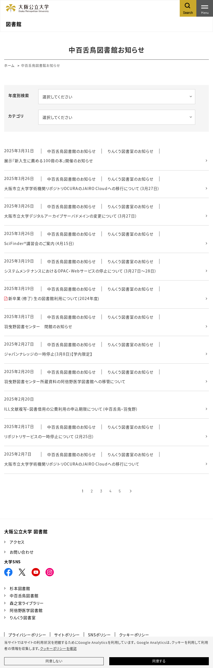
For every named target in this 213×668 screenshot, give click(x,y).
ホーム (9, 65)
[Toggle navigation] (204, 8)
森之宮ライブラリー (27, 603)
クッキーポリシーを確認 (58, 648)
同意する (159, 661)
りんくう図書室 (23, 617)
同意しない (53, 661)
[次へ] (130, 491)
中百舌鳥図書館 (24, 595)
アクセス (17, 542)
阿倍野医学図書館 (26, 610)
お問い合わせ (22, 552)
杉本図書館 (20, 588)
